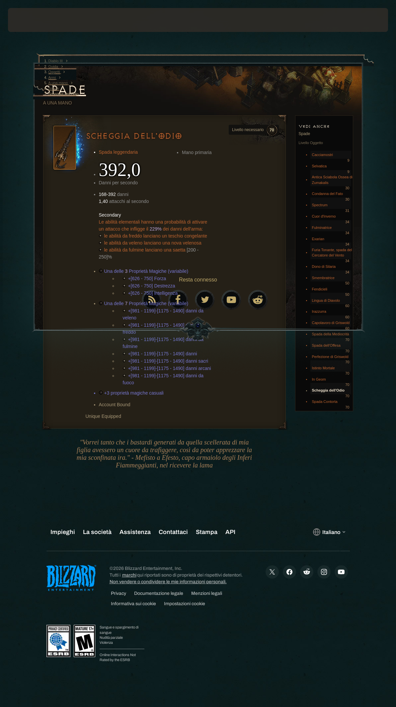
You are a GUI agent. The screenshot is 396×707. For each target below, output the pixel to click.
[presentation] (28, 20)
